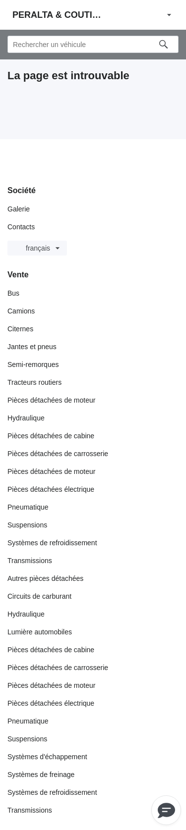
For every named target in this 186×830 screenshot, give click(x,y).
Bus (13, 293)
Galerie (18, 209)
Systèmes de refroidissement (52, 543)
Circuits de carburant (39, 596)
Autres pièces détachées (45, 578)
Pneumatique (28, 507)
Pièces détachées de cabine (50, 436)
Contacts (21, 227)
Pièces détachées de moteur (51, 400)
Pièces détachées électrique (50, 489)
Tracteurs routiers (34, 382)
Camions (21, 311)
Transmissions (29, 561)
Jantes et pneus (32, 347)
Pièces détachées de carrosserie (57, 454)
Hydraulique (26, 418)
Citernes (20, 329)
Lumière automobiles (39, 632)
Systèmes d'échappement (47, 757)
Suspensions (27, 525)
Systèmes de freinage (40, 774)
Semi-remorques (33, 364)
